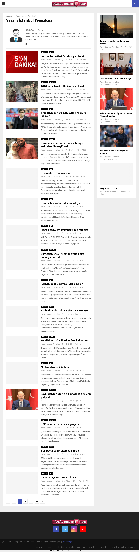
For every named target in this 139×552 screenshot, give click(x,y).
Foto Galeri (115, 547)
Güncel (56, 547)
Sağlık (51, 52)
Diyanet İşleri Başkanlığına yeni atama (115, 42)
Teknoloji (52, 250)
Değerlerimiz (93, 547)
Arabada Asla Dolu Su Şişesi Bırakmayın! (65, 310)
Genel (51, 306)
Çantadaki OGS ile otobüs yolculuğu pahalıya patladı (62, 256)
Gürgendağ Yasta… (109, 188)
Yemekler (104, 547)
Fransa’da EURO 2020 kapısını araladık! (64, 229)
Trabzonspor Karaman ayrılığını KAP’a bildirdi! (63, 115)
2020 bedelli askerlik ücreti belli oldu (63, 86)
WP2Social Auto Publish (58, 551)
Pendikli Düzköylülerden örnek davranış (65, 340)
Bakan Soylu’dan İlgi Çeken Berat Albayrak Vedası (116, 115)
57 (37, 501)
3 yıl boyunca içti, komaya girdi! (60, 450)
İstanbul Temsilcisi (28, 16)
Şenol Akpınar (110, 192)
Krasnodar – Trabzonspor (56, 173)
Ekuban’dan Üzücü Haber (56, 367)
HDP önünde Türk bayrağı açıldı (60, 424)
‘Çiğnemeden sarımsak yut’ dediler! (62, 284)
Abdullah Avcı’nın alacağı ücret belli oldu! (115, 152)
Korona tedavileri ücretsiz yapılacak (62, 56)
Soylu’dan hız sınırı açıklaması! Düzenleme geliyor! (66, 396)
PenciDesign (67, 542)
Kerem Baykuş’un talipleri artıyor (61, 203)
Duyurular (40, 547)
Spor (50, 109)
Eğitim (48, 547)
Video (123, 547)
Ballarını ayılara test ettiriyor (58, 477)
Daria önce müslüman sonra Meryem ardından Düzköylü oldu (63, 145)
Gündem (52, 82)
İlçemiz (51, 139)
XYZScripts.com (83, 551)
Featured (44, 52)
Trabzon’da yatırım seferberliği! (115, 78)
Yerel (51, 473)
